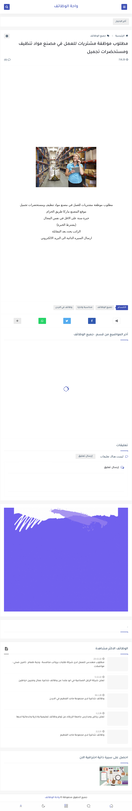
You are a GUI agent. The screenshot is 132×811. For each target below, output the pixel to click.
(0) (7, 60)
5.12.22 (98, 677)
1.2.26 (99, 713)
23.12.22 (98, 658)
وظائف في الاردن (63, 307)
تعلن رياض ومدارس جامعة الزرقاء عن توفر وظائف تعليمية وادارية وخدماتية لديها (60, 717)
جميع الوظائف (99, 36)
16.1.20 (98, 695)
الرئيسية (121, 36)
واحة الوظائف (66, 7)
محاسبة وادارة (84, 307)
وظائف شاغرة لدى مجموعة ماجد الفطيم (82, 735)
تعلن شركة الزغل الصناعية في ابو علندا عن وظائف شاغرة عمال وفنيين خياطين (61, 680)
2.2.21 (99, 731)
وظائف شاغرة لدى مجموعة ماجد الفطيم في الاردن (76, 699)
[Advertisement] (66, 107)
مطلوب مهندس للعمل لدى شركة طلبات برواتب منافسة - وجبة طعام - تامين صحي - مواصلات (58, 664)
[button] (92, 321)
